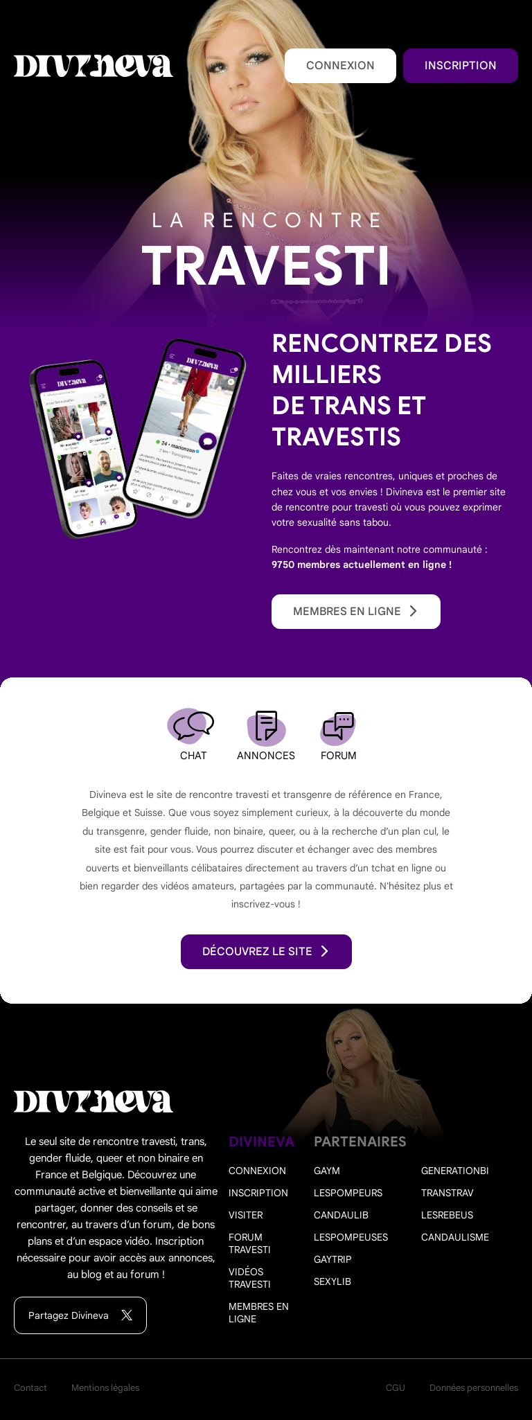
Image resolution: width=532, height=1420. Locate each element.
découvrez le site (266, 951)
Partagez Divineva (80, 1316)
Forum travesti (250, 1243)
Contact (30, 1388)
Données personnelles (473, 1388)
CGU (395, 1388)
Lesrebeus (447, 1215)
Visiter (246, 1215)
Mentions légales (105, 1388)
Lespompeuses (351, 1237)
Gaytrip (333, 1259)
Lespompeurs (348, 1193)
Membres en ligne (356, 611)
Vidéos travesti (250, 1278)
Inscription (461, 66)
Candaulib (341, 1215)
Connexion (340, 66)
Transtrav (447, 1193)
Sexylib (332, 1281)
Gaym (327, 1170)
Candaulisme (455, 1237)
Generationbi (455, 1170)
